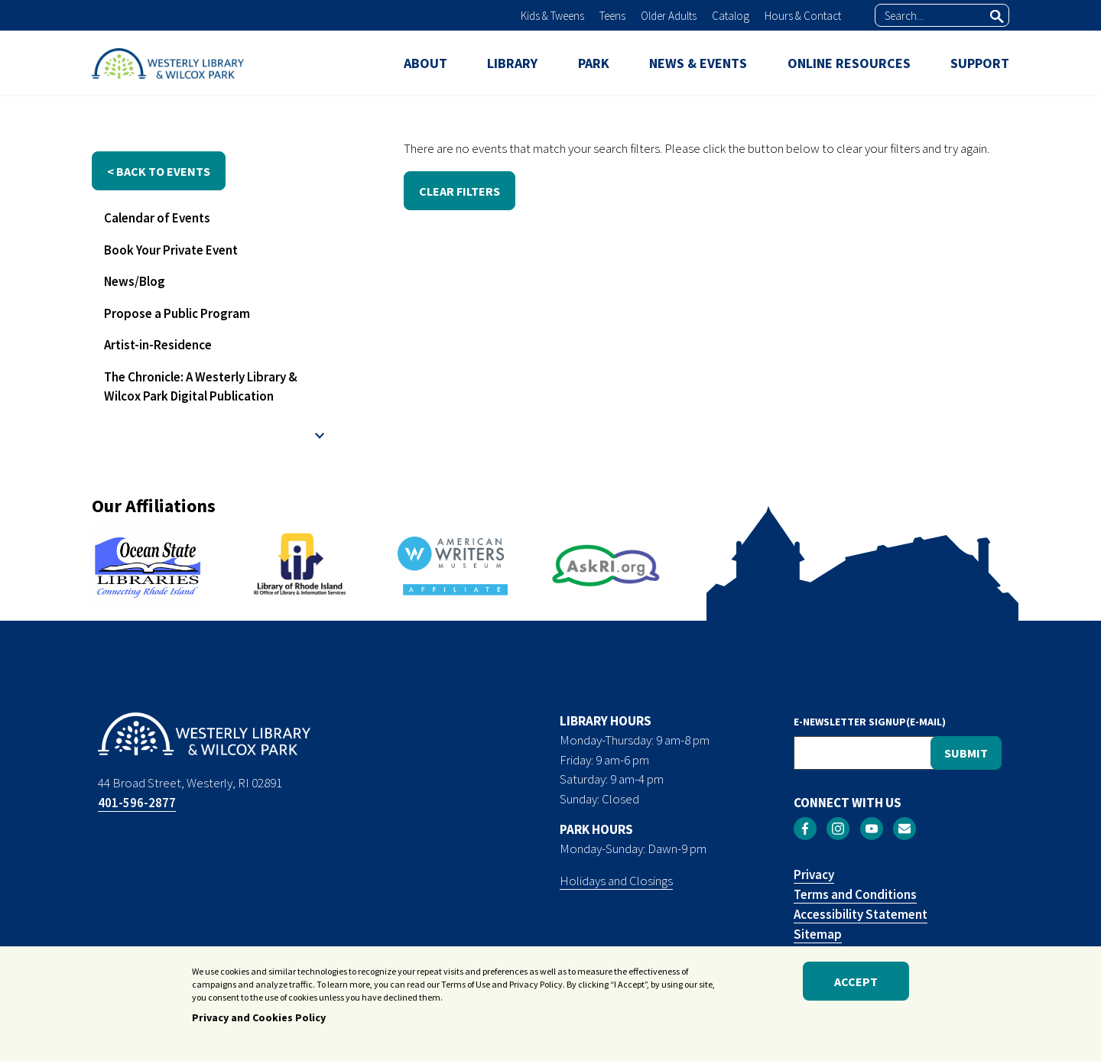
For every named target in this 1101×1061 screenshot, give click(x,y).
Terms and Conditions (855, 894)
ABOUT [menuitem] (425, 63)
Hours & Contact (803, 15)
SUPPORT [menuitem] (979, 63)
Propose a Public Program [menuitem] (177, 313)
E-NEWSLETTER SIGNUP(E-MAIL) (870, 721)
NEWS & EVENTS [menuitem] (698, 63)
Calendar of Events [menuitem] (157, 217)
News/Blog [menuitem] (134, 281)
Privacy (814, 874)
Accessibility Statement (860, 914)
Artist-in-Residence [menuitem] (158, 344)
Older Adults (669, 15)
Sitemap (818, 934)
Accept (856, 987)
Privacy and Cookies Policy (259, 1024)
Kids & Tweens (552, 15)
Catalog (730, 15)
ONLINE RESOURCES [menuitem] (849, 63)
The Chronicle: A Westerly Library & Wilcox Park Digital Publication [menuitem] (200, 386)
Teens (612, 15)
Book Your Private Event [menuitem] (171, 250)
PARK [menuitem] (593, 63)
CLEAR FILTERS (459, 191)
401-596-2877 (137, 802)
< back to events (158, 171)
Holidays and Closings (616, 880)
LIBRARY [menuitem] (512, 63)
